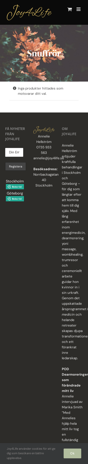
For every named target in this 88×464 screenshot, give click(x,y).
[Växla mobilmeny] (78, 9)
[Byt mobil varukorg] (69, 9)
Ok (72, 453)
